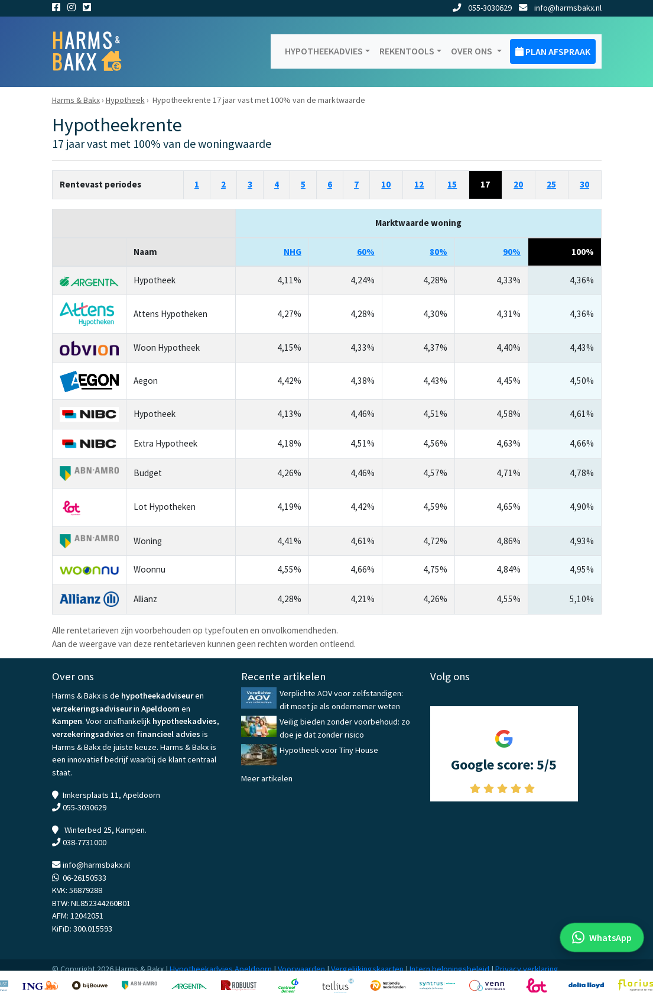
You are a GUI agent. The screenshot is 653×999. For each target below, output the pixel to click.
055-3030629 (482, 7)
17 (485, 184)
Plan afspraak (552, 51)
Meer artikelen (267, 778)
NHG (292, 251)
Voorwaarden (301, 969)
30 (584, 184)
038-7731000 (84, 842)
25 (551, 184)
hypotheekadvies (184, 721)
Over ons (472, 51)
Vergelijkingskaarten (367, 969)
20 (518, 184)
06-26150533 (84, 877)
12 (419, 184)
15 (452, 184)
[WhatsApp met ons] (602, 937)
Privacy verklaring (526, 969)
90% (512, 251)
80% (438, 251)
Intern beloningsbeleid (449, 969)
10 (386, 184)
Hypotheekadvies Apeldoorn (221, 969)
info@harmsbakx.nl (560, 7)
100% (582, 251)
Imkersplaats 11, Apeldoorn (111, 795)
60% (366, 251)
